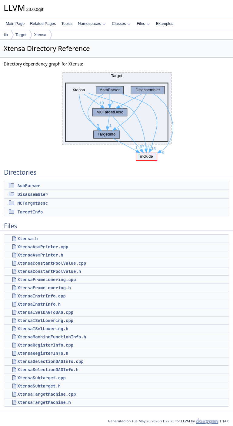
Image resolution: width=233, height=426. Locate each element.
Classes (121, 23)
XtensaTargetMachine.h (44, 402)
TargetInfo (30, 212)
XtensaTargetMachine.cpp (46, 394)
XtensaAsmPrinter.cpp (42, 247)
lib (6, 34)
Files (143, 23)
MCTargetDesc (32, 203)
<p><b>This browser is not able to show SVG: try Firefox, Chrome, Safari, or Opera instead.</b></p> (116, 115)
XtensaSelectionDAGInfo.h (47, 369)
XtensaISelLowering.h (42, 328)
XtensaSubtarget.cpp (41, 378)
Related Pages (43, 23)
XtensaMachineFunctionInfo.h (51, 337)
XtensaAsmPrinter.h (40, 255)
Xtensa (40, 34)
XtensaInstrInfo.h (39, 304)
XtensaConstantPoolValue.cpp (51, 263)
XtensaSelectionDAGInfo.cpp (50, 361)
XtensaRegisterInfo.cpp (45, 345)
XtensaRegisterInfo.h (42, 353)
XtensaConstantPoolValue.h (49, 271)
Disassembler (32, 194)
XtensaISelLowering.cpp (45, 320)
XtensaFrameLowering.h (44, 287)
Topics (66, 23)
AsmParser (28, 185)
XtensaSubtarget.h (39, 386)
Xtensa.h (27, 238)
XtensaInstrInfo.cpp (41, 296)
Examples (164, 23)
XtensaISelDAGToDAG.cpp (45, 312)
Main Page (15, 23)
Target (20, 34)
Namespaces (91, 23)
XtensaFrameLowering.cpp (46, 279)
